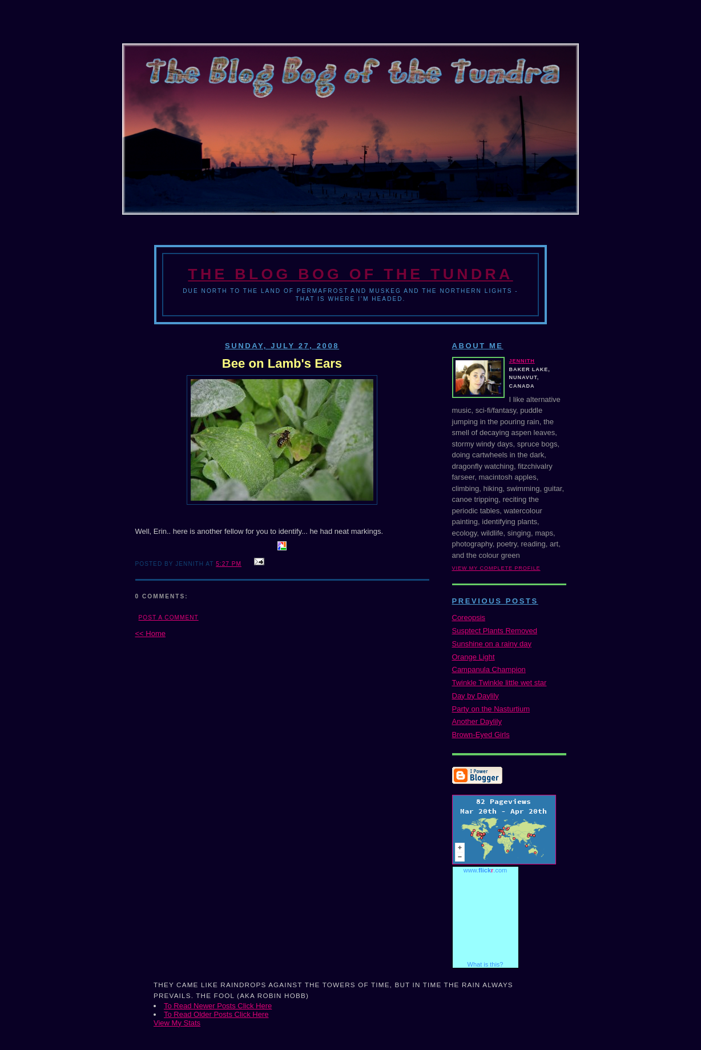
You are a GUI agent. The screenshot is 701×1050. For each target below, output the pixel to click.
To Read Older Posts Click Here (216, 1014)
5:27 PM (228, 564)
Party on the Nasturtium (491, 709)
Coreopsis (469, 617)
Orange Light (473, 657)
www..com (485, 870)
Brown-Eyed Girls (481, 734)
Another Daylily (477, 721)
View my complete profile (496, 568)
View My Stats (177, 1023)
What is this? (485, 964)
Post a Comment (169, 617)
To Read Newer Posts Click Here (218, 1005)
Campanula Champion (489, 669)
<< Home (150, 633)
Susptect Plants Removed (495, 630)
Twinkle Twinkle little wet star (499, 682)
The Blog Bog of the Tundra (350, 274)
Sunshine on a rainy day (491, 643)
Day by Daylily (475, 695)
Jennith (522, 361)
